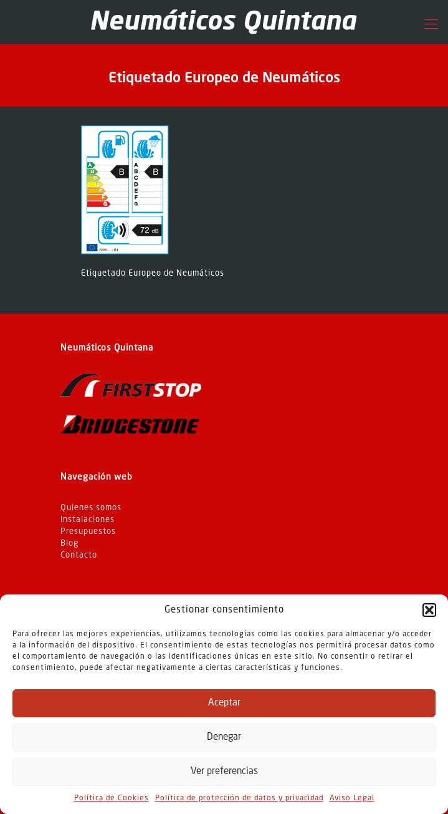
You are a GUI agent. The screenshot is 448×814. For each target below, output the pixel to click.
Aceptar (224, 703)
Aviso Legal (352, 798)
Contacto (78, 555)
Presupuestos (88, 532)
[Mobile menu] (431, 25)
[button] (429, 610)
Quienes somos (91, 508)
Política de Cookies (111, 798)
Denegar (224, 737)
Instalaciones (87, 520)
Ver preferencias (224, 772)
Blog (69, 544)
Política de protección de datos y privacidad (239, 798)
